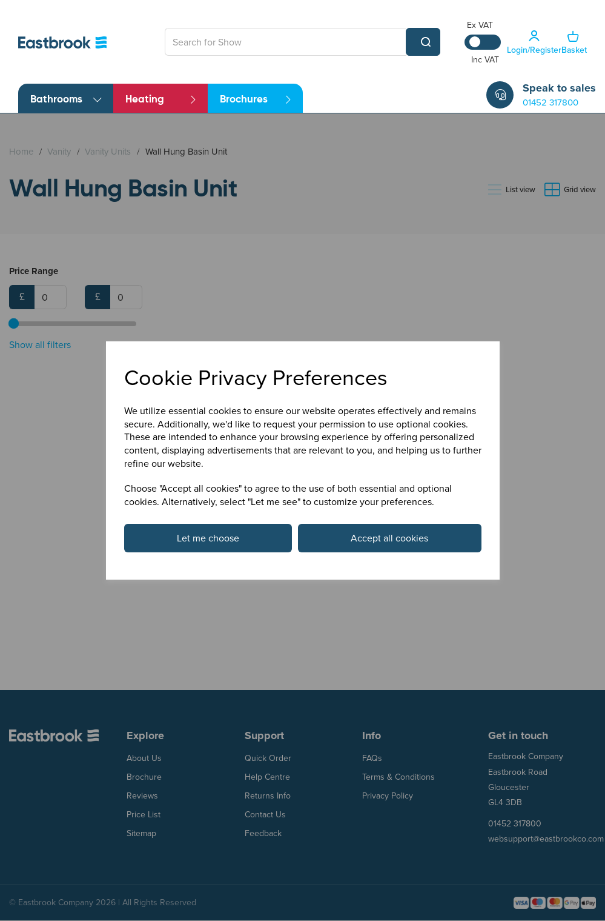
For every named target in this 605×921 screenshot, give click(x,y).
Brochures (255, 100)
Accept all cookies (389, 537)
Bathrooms (65, 100)
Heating (160, 100)
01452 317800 (550, 102)
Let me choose (208, 537)
